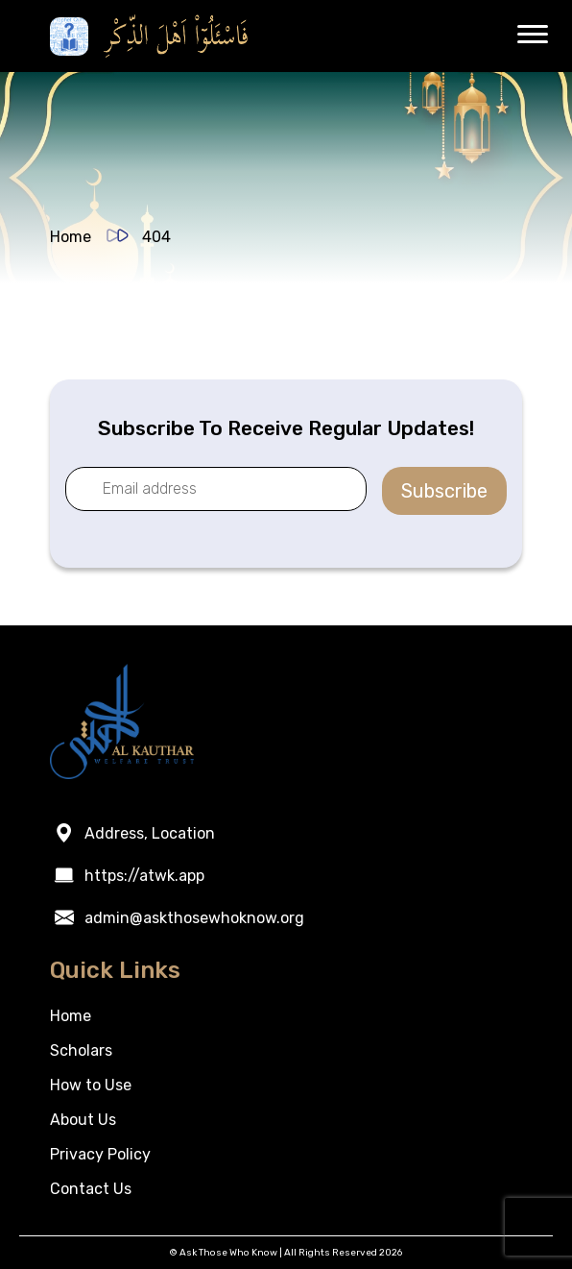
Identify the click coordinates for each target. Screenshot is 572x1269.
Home (70, 237)
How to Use (90, 1085)
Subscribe (444, 490)
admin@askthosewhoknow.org (194, 918)
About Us (83, 1119)
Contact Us (90, 1189)
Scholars (81, 1050)
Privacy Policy (100, 1154)
